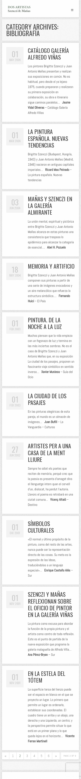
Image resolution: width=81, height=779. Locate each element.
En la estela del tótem (46, 676)
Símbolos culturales (41, 526)
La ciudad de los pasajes (47, 399)
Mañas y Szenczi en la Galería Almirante (50, 205)
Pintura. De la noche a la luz (45, 323)
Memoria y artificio (51, 266)
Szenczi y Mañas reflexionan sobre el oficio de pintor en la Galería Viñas (50, 604)
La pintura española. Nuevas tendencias (48, 138)
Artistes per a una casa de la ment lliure (49, 452)
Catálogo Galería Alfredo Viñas (48, 53)
